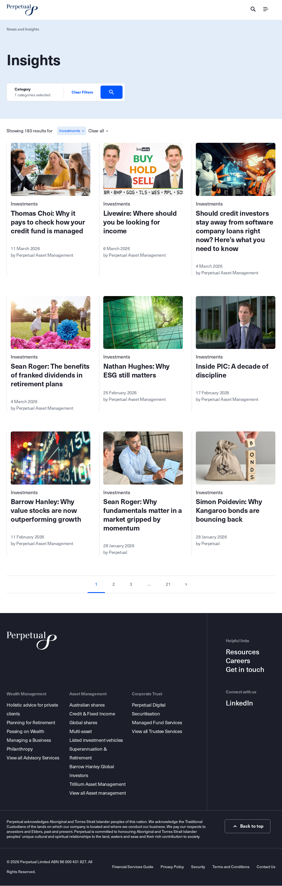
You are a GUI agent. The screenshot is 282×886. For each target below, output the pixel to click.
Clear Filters (82, 92)
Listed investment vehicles (96, 740)
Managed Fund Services (157, 723)
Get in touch (245, 670)
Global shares (83, 723)
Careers (238, 661)
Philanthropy (19, 749)
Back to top (249, 827)
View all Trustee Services (157, 732)
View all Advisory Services (33, 758)
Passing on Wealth (25, 732)
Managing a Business (29, 740)
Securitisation (146, 714)
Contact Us (266, 867)
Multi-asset (80, 732)
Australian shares (87, 705)
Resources (242, 652)
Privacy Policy (172, 867)
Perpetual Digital (149, 705)
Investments (24, 204)
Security (198, 867)
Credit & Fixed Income (92, 714)
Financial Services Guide (132, 867)
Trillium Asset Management (97, 784)
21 (168, 584)
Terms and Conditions (231, 867)
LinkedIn (239, 703)
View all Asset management (97, 793)
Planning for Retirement (31, 723)
